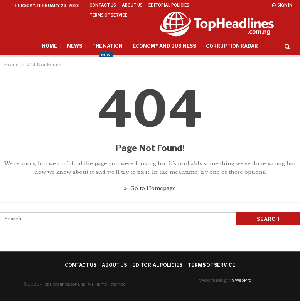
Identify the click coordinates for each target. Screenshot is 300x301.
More (202, 5)
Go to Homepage (150, 188)
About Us (132, 5)
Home (37, 46)
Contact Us (102, 5)
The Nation (95, 46)
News (62, 46)
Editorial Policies (168, 5)
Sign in (282, 5)
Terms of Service (211, 265)
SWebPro (241, 280)
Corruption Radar (220, 46)
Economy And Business (152, 46)
